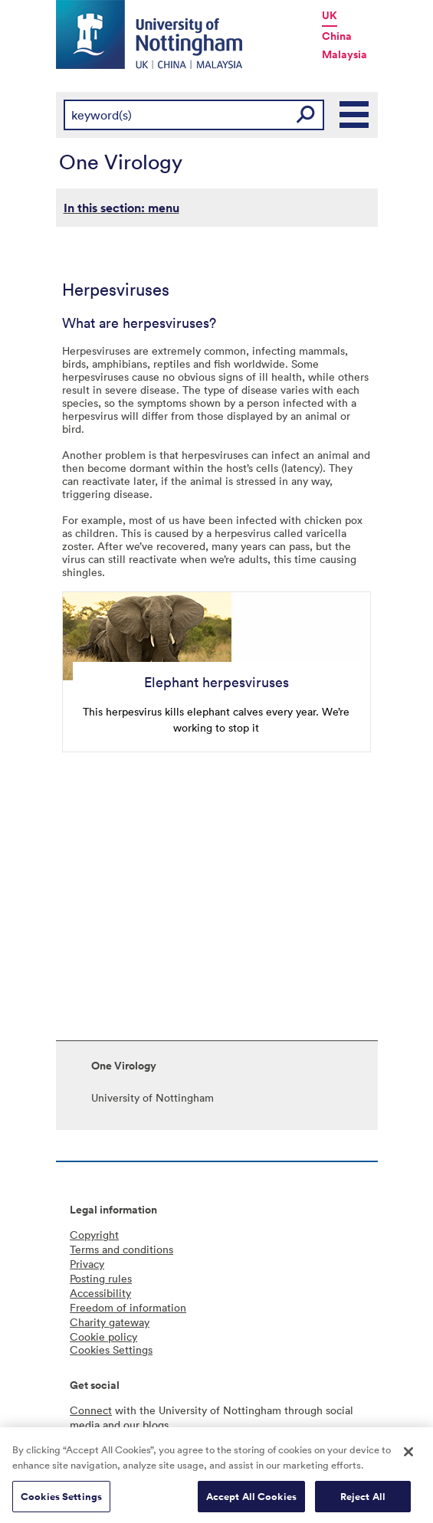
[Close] (408, 1455)
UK (329, 15)
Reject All (362, 1499)
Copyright (94, 1234)
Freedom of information (128, 1307)
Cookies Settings (61, 1499)
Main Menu (355, 115)
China (337, 36)
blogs (156, 1424)
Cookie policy (103, 1336)
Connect (91, 1410)
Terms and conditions (121, 1249)
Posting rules (101, 1278)
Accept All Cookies (251, 1499)
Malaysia (344, 54)
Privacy (87, 1263)
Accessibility (100, 1293)
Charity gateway (109, 1322)
